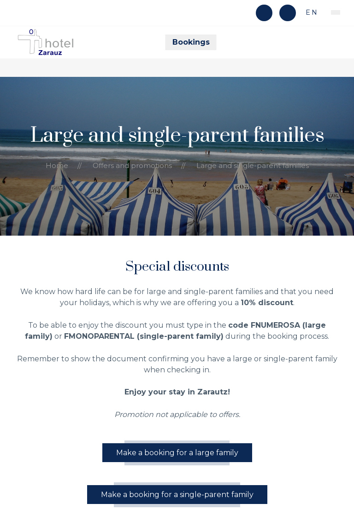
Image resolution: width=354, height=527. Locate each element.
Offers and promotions (132, 165)
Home (57, 165)
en (310, 12)
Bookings (191, 42)
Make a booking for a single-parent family (177, 494)
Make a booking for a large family (177, 452)
